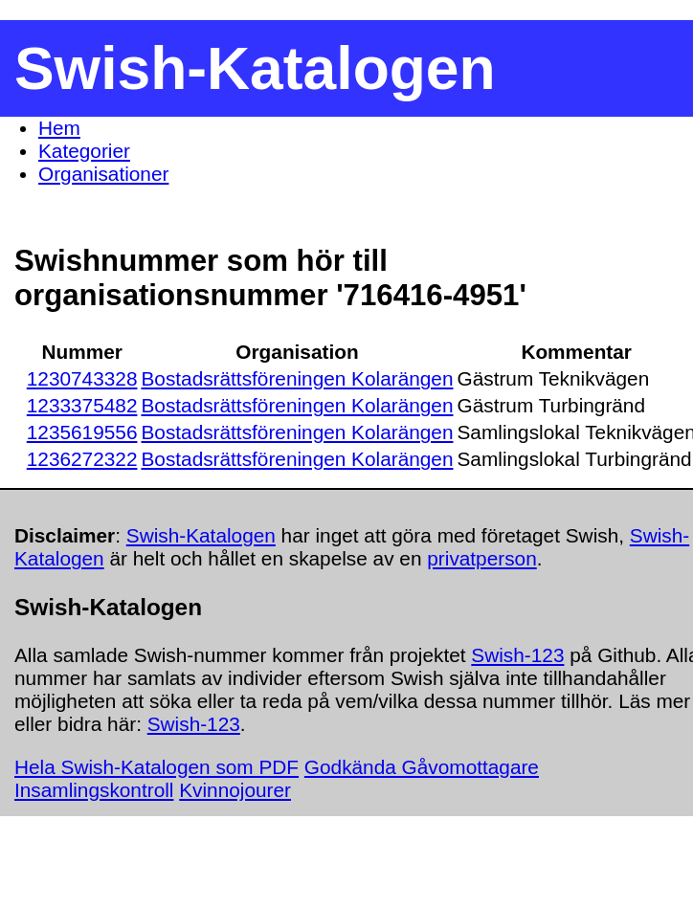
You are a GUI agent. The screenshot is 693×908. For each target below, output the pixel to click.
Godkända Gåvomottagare (421, 767)
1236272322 (82, 459)
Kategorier (84, 151)
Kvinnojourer (235, 790)
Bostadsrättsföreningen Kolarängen (297, 378)
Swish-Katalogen (201, 535)
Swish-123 (517, 655)
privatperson (481, 558)
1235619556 (82, 432)
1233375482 (82, 405)
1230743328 (82, 378)
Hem (59, 128)
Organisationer (103, 174)
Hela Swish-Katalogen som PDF (156, 767)
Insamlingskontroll (93, 790)
